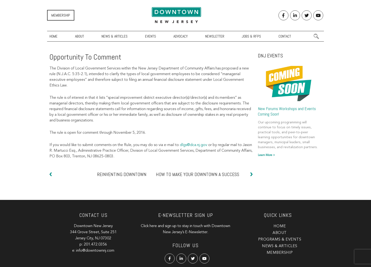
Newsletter (214, 36)
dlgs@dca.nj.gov (193, 145)
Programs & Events (279, 239)
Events (150, 36)
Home (53, 36)
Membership (60, 15)
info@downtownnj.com (95, 251)
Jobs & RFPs (251, 36)
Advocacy (180, 36)
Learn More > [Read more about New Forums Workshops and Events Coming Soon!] (266, 155)
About (79, 36)
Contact (284, 36)
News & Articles (115, 36)
